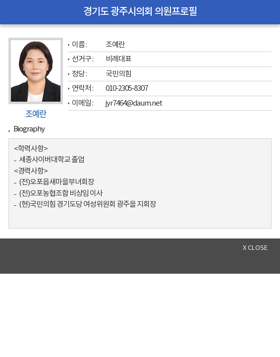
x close (255, 248)
